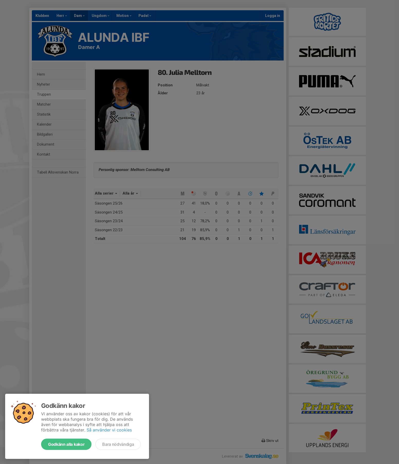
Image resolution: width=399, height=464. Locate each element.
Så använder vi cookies (109, 429)
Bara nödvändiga (118, 444)
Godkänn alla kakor (66, 444)
